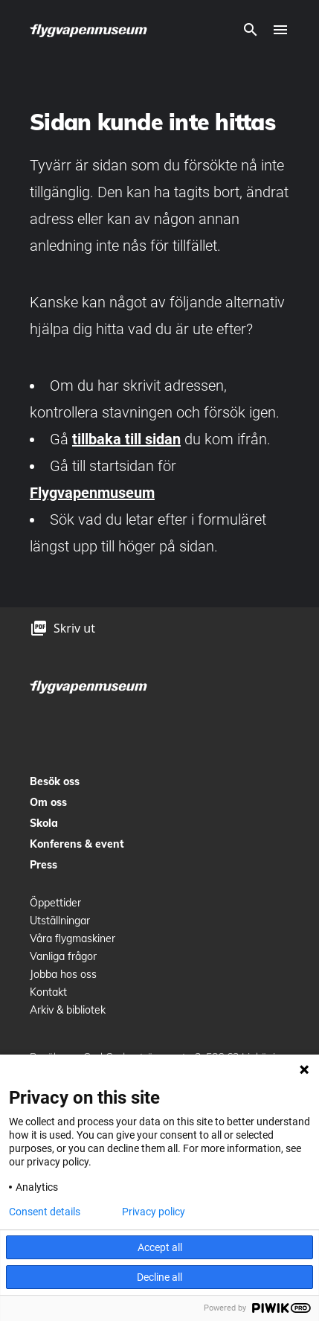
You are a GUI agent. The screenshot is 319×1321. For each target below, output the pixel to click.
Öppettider (55, 902)
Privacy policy (153, 1212)
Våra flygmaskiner (72, 938)
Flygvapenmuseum (92, 493)
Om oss (48, 802)
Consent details (44, 1212)
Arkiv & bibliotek (68, 1010)
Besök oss (55, 781)
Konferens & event (77, 844)
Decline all (159, 1277)
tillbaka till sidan (126, 439)
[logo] (89, 29)
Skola (44, 823)
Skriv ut (74, 628)
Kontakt (48, 992)
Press (43, 864)
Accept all (160, 1247)
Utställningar (60, 920)
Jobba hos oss (63, 974)
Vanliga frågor (63, 956)
